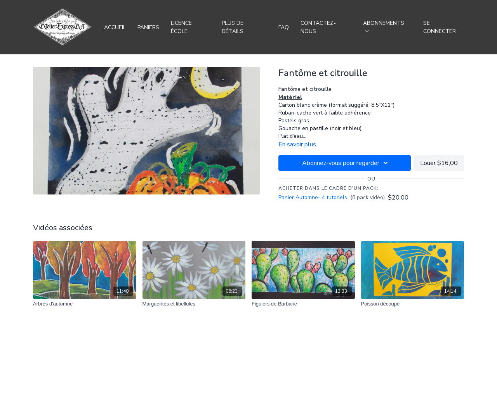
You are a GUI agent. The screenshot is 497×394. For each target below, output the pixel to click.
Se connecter (439, 27)
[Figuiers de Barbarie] (303, 304)
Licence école (181, 27)
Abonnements (383, 25)
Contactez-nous (318, 27)
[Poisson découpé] (412, 304)
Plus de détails (232, 27)
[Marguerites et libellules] (194, 304)
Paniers (148, 27)
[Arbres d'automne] (84, 304)
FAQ (283, 27)
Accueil (115, 27)
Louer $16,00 (439, 163)
